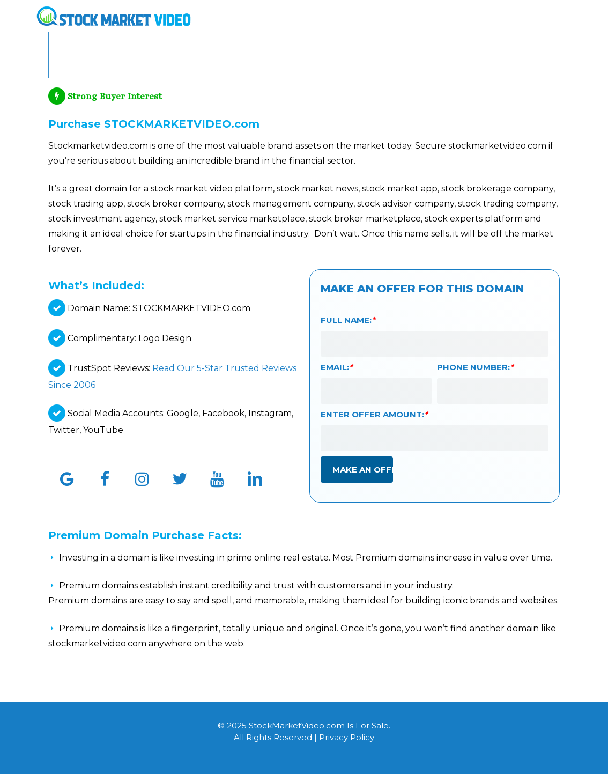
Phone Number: (475, 367)
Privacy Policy (346, 737)
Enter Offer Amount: (374, 414)
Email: (337, 367)
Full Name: (348, 320)
